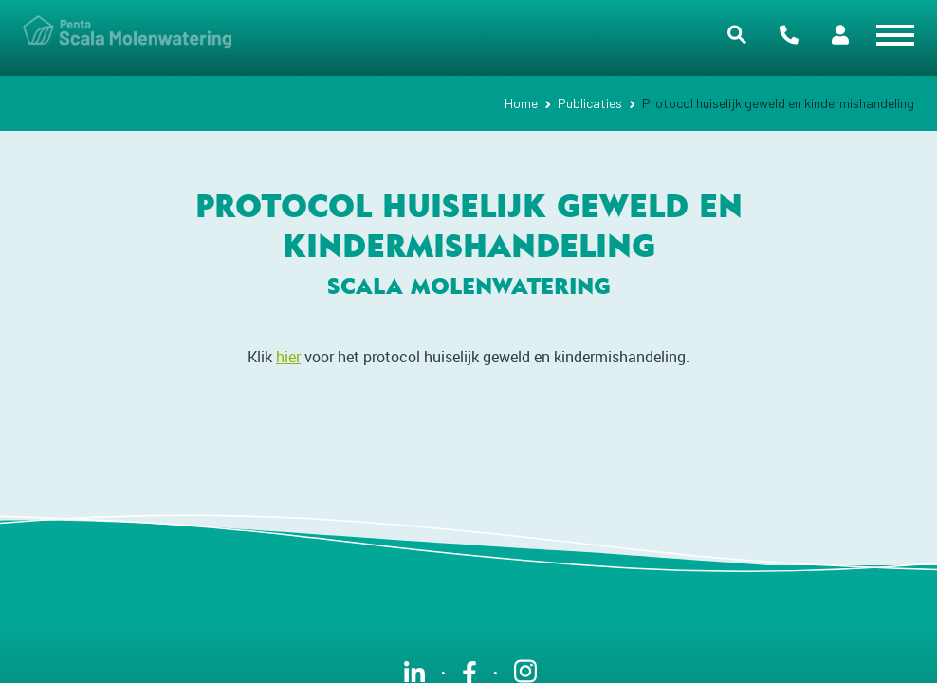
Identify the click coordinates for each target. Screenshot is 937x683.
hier (288, 356)
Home (521, 103)
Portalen (840, 35)
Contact (789, 35)
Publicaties (590, 103)
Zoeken (736, 35)
